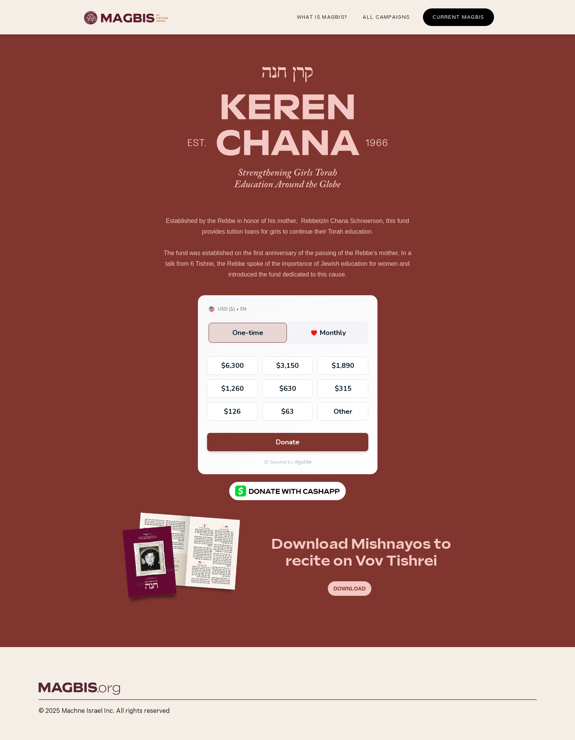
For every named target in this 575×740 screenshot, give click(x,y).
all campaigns (386, 17)
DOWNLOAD (350, 588)
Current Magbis (458, 17)
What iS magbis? (322, 17)
